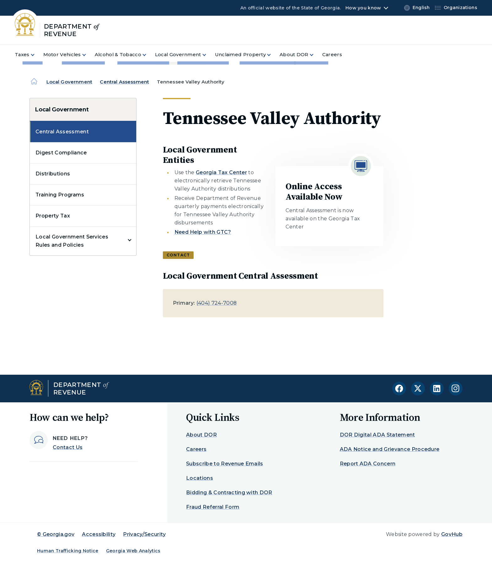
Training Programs (59, 195)
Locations (199, 478)
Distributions (52, 174)
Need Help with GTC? (202, 232)
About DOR (201, 435)
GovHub (452, 534)
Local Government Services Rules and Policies (71, 241)
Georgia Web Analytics (133, 551)
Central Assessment (124, 82)
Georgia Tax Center (221, 172)
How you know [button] (363, 7)
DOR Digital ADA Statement (377, 435)
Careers (196, 449)
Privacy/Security (144, 534)
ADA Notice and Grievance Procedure (390, 449)
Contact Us (68, 447)
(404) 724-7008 (216, 303)
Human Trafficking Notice (68, 551)
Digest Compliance (61, 153)
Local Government (69, 82)
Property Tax (52, 216)
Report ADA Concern (368, 464)
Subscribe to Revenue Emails (224, 464)
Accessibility (98, 534)
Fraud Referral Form (212, 507)
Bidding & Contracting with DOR (229, 493)
